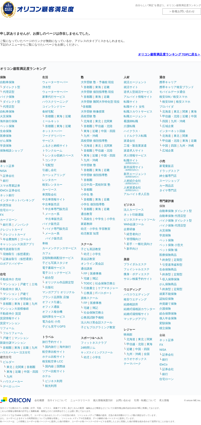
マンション (10, 284)
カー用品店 (166, 185)
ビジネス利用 (53, 381)
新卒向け (132, 248)
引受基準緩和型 (172, 264)
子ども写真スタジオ (55, 262)
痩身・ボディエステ (137, 274)
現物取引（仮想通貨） (17, 254)
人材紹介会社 (132, 182)
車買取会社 (49, 194)
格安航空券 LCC (52, 361)
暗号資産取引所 (10, 249)
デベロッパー (11, 386)
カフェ (46, 253)
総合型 (49, 277)
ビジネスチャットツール (139, 219)
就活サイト (131, 87)
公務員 (88, 293)
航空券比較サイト (53, 351)
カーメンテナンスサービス (59, 248)
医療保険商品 (168, 254)
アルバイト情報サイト (138, 96)
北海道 (88, 121)
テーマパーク (132, 363)
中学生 (99, 219)
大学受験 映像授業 (93, 111)
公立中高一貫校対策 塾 (95, 184)
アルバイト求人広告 (137, 194)
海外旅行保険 (8, 121)
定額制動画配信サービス (58, 258)
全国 (147, 354)
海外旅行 (65, 346)
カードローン (8, 219)
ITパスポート (103, 293)
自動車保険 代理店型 (172, 215)
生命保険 (5, 131)
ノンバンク (21, 224)
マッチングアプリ (135, 318)
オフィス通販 (50, 306)
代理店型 (8, 91)
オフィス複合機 (52, 311)
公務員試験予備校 (92, 317)
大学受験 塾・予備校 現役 (97, 82)
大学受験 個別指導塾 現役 (97, 91)
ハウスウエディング (137, 294)
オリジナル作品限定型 (59, 282)
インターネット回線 (172, 131)
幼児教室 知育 (90, 233)
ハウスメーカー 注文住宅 (15, 352)
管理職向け (134, 239)
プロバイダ (166, 106)
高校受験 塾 (88, 116)
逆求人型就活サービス (138, 91)
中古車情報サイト (53, 199)
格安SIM (167, 101)
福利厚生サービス (53, 316)
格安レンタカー (52, 184)
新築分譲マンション (13, 342)
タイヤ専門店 (168, 190)
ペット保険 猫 (168, 250)
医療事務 (96, 273)
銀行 (6, 180)
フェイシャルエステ (137, 269)
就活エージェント (135, 82)
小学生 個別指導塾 (93, 204)
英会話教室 (88, 259)
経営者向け (134, 234)
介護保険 (165, 308)
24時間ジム (88, 347)
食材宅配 (48, 111)
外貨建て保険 (168, 303)
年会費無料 (10, 239)
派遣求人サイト (134, 150)
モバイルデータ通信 (172, 91)
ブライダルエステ (135, 264)
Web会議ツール (134, 224)
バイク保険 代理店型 (172, 225)
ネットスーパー (52, 131)
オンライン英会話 (92, 263)
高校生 (88, 219)
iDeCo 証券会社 (10, 190)
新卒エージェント (135, 175)
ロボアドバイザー (11, 263)
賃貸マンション (10, 323)
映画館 (128, 334)
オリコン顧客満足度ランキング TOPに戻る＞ (169, 54)
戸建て (24, 284)
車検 (45, 243)
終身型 (166, 259)
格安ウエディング (135, 299)
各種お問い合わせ (183, 11)
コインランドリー (53, 106)
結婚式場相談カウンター (139, 309)
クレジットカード (11, 229)
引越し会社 (49, 170)
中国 (194, 116)
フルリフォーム (13, 333)
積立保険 (165, 328)
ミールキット (50, 121)
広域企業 (168, 126)
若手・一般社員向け (139, 244)
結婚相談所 (131, 304)
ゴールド (26, 239)
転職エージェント (135, 116)
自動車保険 (7, 82)
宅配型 (49, 165)
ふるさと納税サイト (55, 145)
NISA (3, 170)
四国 (165, 121)
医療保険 (5, 135)
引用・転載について (145, 400)
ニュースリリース (80, 400)
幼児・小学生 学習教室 (95, 228)
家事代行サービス (53, 96)
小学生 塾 (87, 194)
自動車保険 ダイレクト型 (175, 210)
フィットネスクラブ (94, 342)
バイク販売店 (50, 223)
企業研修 (129, 229)
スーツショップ (169, 180)
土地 (34, 284)
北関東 (19, 367)
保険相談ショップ (11, 150)
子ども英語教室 (91, 249)
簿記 (95, 278)
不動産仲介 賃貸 (10, 313)
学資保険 (5, 145)
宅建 (86, 278)
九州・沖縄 (91, 135)
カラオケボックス (135, 359)
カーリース (49, 189)
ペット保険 (7, 126)
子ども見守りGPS (54, 326)
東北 (9, 367)
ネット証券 (7, 166)
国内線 (49, 366)
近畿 (26, 303)
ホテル (46, 376)
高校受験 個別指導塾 (94, 140)
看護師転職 (131, 121)
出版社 (49, 287)
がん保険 (5, 140)
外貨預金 (5, 205)
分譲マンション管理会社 (16, 298)
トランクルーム (52, 150)
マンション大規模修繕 (14, 308)
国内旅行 (51, 346)
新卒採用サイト (134, 168)
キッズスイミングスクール (97, 352)
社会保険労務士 (105, 283)
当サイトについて (57, 400)
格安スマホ (183, 101)
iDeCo (163, 364)
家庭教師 (86, 223)
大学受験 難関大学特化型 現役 (100, 101)
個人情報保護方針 (103, 400)
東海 (17, 303)
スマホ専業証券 (10, 185)
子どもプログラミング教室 (98, 327)
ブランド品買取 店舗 (55, 297)
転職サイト (131, 101)
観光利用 (51, 385)
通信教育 (86, 214)
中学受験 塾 (88, 165)
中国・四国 (31, 371)
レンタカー (49, 179)
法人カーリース (134, 209)
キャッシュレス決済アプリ (17, 244)
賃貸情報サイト (10, 318)
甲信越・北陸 (103, 126)
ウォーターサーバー (55, 82)
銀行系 (7, 224)
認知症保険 (166, 298)
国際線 (61, 366)
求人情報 (164, 400)
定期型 (178, 259)
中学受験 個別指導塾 (94, 175)
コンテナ (51, 160)
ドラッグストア (169, 170)
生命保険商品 (168, 269)
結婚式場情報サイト (137, 314)
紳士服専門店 (168, 175)
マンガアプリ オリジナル (58, 292)
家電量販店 (166, 166)
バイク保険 (7, 96)
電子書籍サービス (53, 267)
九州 (34, 303)
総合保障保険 (168, 313)
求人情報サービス (135, 155)
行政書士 (89, 288)
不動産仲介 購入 (10, 289)
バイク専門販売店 (56, 228)
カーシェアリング (53, 175)
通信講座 (86, 268)
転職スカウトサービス (138, 111)
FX (2, 214)
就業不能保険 (168, 293)
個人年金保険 (168, 318)
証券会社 (8, 175)
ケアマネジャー (108, 288)
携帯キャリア (168, 82)
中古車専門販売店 (56, 209)
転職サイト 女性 (134, 106)
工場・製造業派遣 (135, 145)
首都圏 (7, 303)
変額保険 (165, 323)
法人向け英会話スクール (96, 322)
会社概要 (39, 400)
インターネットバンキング (17, 200)
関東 (149, 339)
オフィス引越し (52, 302)
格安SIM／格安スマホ (173, 96)
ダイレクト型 (11, 87)
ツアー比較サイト (53, 371)
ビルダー (8, 362)
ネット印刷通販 (134, 214)
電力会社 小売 (51, 321)
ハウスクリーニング (55, 101)
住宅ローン (7, 210)
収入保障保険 (170, 279)
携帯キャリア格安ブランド (176, 87)
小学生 (111, 219)
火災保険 (5, 116)
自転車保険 (7, 111)
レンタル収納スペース (59, 155)
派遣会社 (129, 140)
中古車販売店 (50, 204)
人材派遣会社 (132, 188)
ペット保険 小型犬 (171, 245)
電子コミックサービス (56, 272)
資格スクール (89, 298)
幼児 (86, 254)
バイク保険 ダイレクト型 (175, 220)
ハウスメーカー (13, 381)
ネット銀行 (7, 195)
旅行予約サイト (52, 341)
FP (85, 273)
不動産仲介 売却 (10, 279)
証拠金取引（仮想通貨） (18, 259)
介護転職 (129, 126)
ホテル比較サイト (53, 356)
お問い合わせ (123, 400)
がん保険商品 (168, 284)
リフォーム (7, 328)
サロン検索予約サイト (138, 278)
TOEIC (88, 283)
